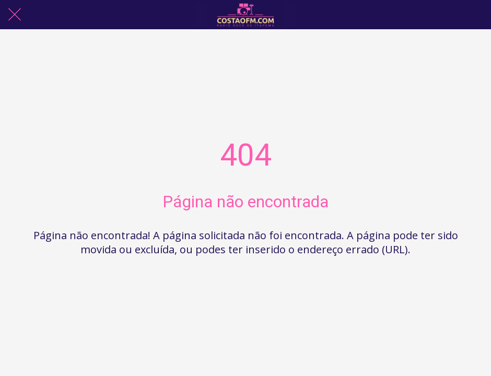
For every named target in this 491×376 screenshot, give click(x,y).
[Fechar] (14, 14)
